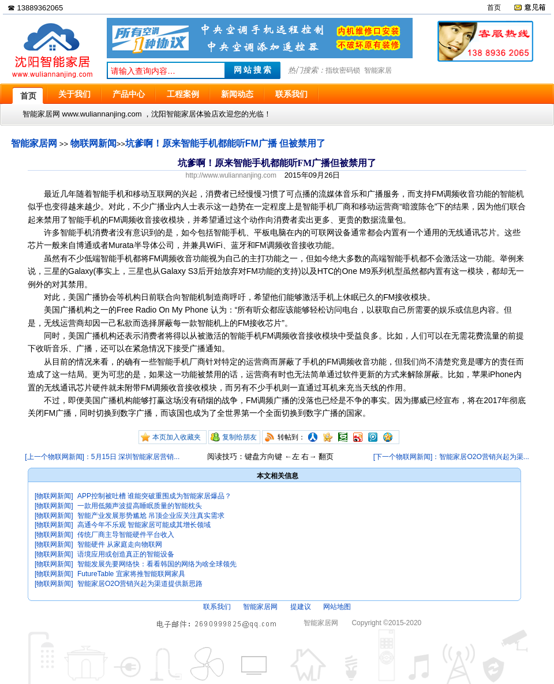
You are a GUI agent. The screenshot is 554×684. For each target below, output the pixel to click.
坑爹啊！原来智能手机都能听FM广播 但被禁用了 (225, 143)
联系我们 (217, 607)
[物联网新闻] (54, 496)
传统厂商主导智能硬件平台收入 (125, 535)
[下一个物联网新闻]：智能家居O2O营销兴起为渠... (451, 457)
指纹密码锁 (342, 70)
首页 (494, 7)
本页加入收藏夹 (176, 437)
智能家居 (378, 70)
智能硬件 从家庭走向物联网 (119, 544)
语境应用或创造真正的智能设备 (125, 554)
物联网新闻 (93, 143)
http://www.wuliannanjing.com (231, 175)
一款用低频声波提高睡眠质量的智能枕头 (139, 506)
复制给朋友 (239, 437)
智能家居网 (34, 143)
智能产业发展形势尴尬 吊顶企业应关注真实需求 (150, 516)
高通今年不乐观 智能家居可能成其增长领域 (144, 525)
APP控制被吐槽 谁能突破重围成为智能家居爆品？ (154, 496)
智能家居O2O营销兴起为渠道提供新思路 (140, 584)
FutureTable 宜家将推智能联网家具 (131, 574)
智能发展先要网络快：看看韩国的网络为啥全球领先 (157, 564)
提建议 (300, 607)
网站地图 (337, 607)
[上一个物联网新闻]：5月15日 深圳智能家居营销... (102, 457)
